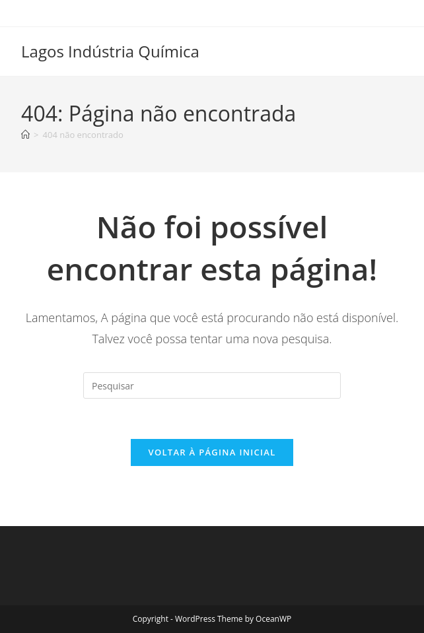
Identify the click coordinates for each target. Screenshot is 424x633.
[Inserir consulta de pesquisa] (212, 385)
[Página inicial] (25, 135)
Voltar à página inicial (211, 452)
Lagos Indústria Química (110, 51)
